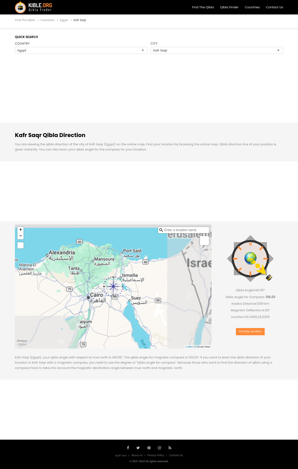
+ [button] (20, 230)
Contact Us (274, 7)
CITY (154, 43)
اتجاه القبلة (120, 455)
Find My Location (250, 331)
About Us (137, 455)
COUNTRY (22, 43)
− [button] (20, 236)
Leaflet (189, 346)
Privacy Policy (155, 455)
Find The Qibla (203, 7)
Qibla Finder (229, 7)
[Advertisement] (149, 93)
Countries (252, 7)
